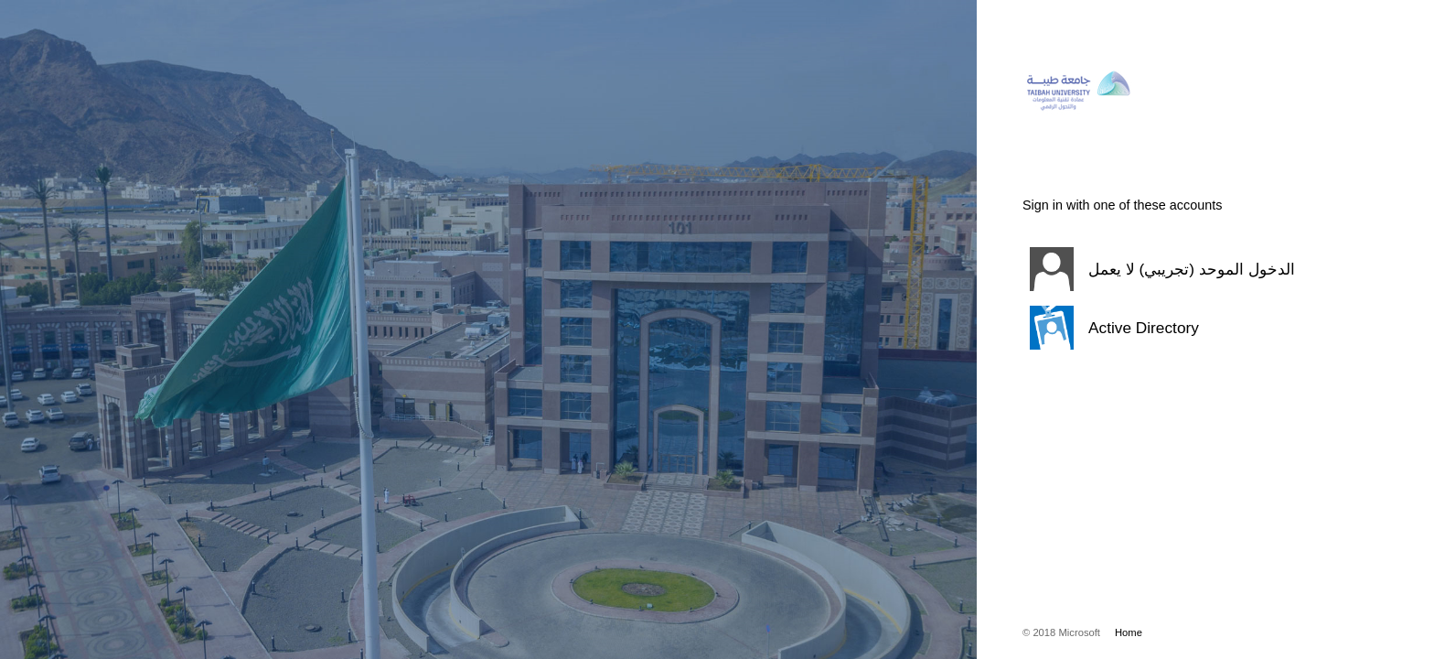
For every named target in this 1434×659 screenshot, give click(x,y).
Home (1128, 632)
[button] (1182, 269)
